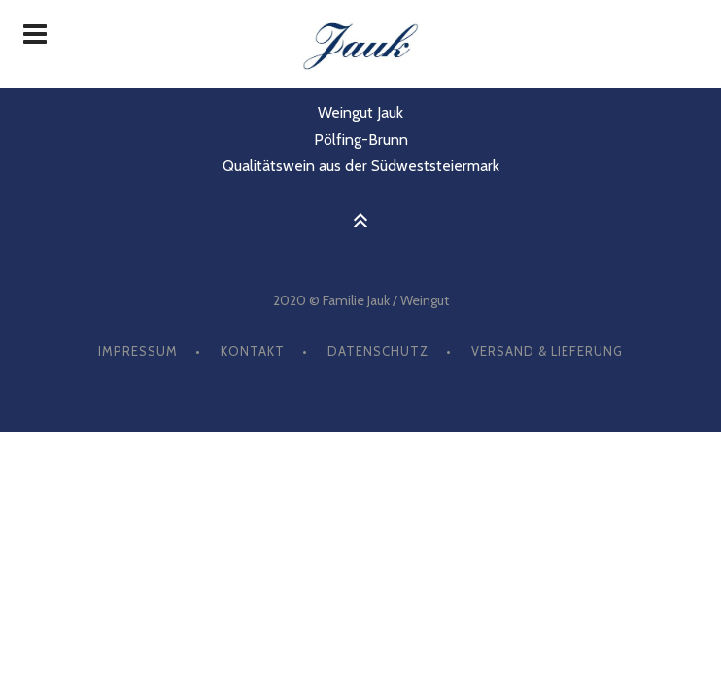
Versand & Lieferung (547, 351)
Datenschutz (378, 351)
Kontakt (253, 351)
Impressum (138, 351)
